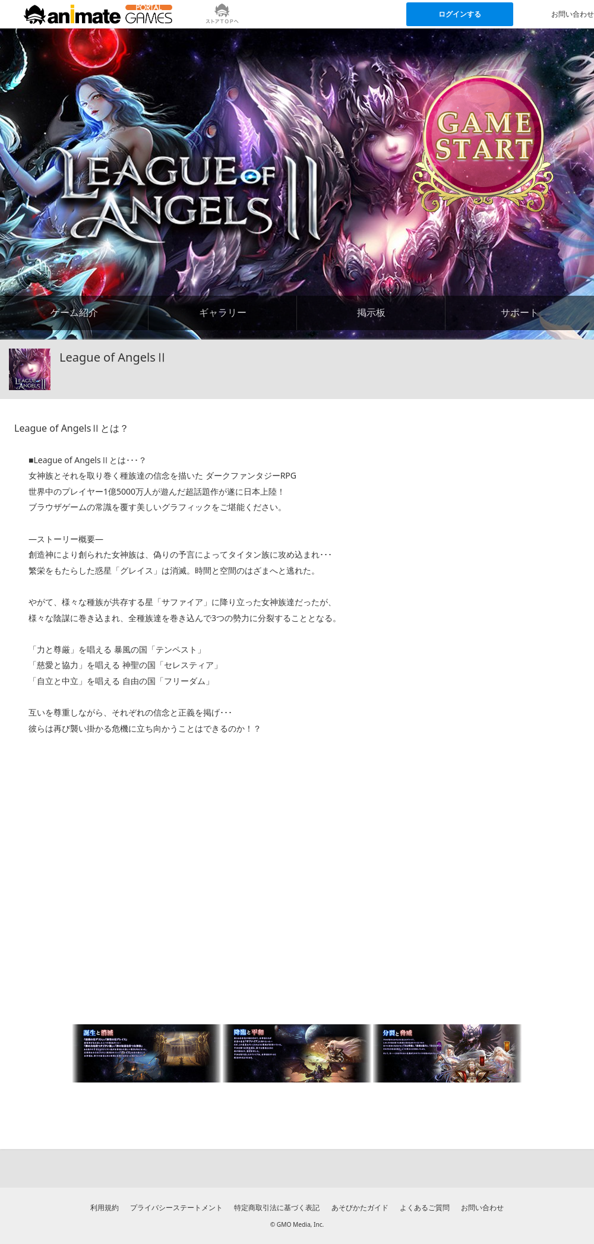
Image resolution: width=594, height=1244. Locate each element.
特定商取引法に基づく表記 (277, 1207)
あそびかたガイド (359, 1207)
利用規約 (104, 1207)
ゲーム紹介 (74, 312)
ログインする (459, 14)
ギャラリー (223, 312)
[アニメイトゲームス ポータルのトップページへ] (98, 14)
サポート (520, 312)
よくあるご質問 (425, 1207)
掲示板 (371, 312)
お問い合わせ (482, 1207)
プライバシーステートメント (176, 1207)
